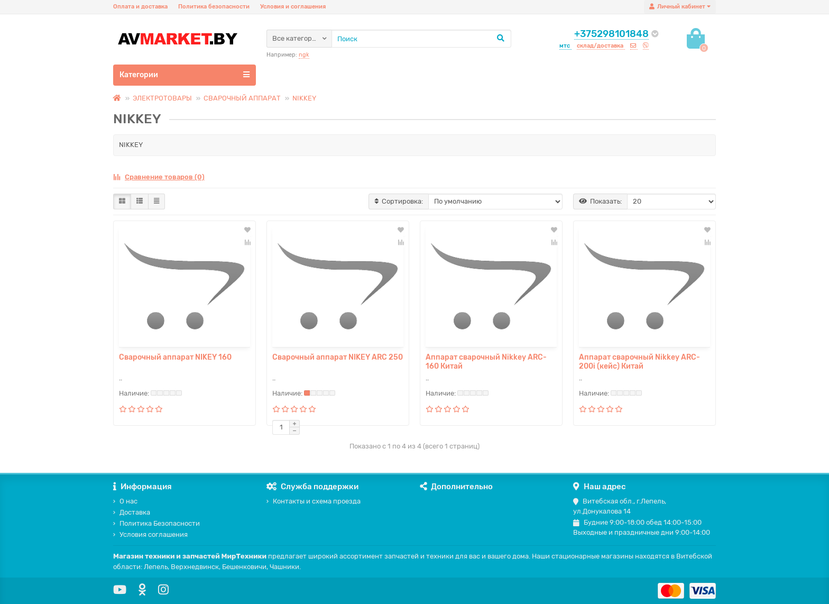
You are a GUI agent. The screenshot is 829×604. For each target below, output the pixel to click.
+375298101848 (611, 34)
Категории (184, 75)
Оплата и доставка (140, 6)
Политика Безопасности (156, 523)
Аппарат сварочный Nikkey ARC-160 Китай (486, 362)
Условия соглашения (150, 534)
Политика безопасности (214, 6)
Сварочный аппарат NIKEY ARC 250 (337, 357)
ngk (304, 54)
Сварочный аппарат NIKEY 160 (175, 357)
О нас (125, 501)
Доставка (131, 512)
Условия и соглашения (293, 6)
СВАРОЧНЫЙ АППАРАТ (242, 98)
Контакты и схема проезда (313, 501)
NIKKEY (304, 98)
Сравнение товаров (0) (159, 177)
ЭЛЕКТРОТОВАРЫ (162, 98)
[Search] (421, 39)
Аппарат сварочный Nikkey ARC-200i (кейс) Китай (639, 362)
